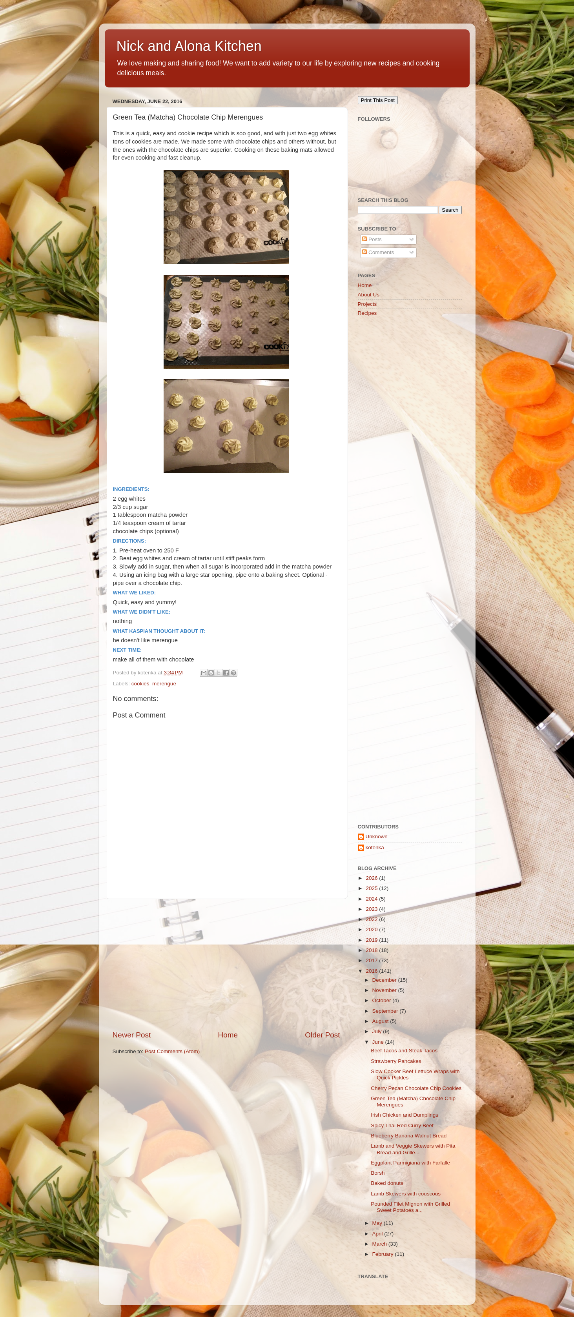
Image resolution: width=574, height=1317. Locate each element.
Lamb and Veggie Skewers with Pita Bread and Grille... (413, 1149)
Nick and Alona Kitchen (189, 46)
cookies (140, 684)
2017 (372, 960)
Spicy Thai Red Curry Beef (402, 1125)
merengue (164, 684)
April (378, 1234)
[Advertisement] (226, 964)
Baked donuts (387, 1183)
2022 (372, 919)
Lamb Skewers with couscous (406, 1194)
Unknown (377, 836)
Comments (378, 252)
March (380, 1244)
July (377, 1031)
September (386, 1011)
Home (228, 1035)
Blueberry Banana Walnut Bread (408, 1136)
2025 (372, 888)
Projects (367, 304)
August (381, 1021)
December (385, 980)
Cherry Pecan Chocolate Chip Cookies (416, 1088)
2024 (372, 899)
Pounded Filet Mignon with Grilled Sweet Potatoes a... (410, 1207)
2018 (372, 950)
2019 (372, 940)
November (385, 990)
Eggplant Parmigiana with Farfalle (410, 1163)
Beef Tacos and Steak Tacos (404, 1051)
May (378, 1223)
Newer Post (132, 1035)
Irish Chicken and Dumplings (404, 1115)
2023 (372, 909)
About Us (369, 295)
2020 (372, 929)
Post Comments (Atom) (172, 1051)
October (382, 1000)
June (378, 1042)
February (383, 1254)
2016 (372, 971)
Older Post (322, 1035)
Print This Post (378, 100)
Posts (372, 239)
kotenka (375, 847)
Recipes (367, 313)
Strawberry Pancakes (396, 1061)
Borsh (377, 1173)
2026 (372, 878)
